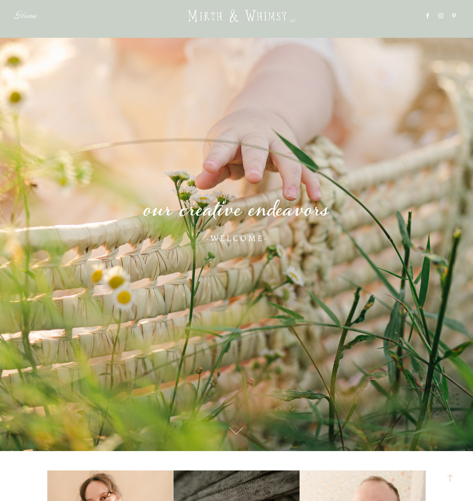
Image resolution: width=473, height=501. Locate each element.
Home (25, 15)
